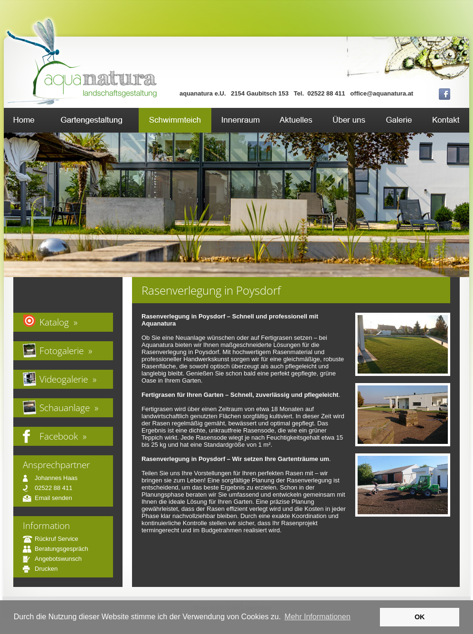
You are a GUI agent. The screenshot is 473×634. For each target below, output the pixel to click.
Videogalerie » (67, 379)
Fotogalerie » (65, 350)
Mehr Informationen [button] (317, 617)
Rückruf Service (50, 538)
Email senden (47, 497)
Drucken (40, 568)
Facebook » (62, 436)
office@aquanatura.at (382, 93)
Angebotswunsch (52, 558)
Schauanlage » (68, 407)
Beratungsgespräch (55, 548)
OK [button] (420, 617)
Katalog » (58, 322)
